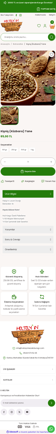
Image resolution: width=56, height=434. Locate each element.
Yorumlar (10, 229)
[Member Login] (45, 25)
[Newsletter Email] (28, 403)
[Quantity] (28, 162)
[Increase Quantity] (52, 162)
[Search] (28, 37)
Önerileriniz (11, 249)
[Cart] (52, 25)
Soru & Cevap (12, 239)
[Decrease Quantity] (3, 162)
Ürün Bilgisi (10, 193)
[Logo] (12, 25)
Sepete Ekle (28, 171)
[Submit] (51, 403)
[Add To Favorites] (51, 54)
